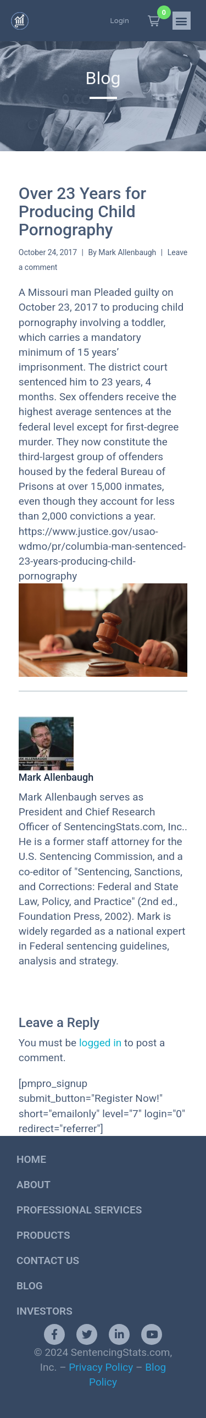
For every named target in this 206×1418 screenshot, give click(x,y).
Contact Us (47, 1260)
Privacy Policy (101, 1367)
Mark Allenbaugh (127, 252)
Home (31, 1159)
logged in (100, 1042)
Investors (44, 1311)
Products (43, 1235)
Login (119, 20)
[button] (153, 21)
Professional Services (79, 1210)
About (33, 1184)
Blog (29, 1285)
